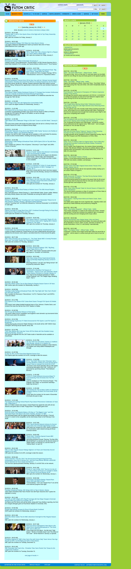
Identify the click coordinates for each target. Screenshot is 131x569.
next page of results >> (31, 555)
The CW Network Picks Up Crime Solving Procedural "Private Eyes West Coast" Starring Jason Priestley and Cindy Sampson (83, 120)
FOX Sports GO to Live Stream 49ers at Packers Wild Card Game (24, 110)
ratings (43, 30)
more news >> (102, 239)
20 (72, 36)
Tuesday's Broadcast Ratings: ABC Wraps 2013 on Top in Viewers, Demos (27, 490)
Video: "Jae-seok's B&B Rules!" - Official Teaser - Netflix (80, 73)
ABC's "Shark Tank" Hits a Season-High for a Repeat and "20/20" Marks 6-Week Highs (42, 52)
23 (91, 36)
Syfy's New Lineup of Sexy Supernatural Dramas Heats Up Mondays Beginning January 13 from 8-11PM (41, 259)
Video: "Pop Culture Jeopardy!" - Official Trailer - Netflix (80, 209)
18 (103, 34)
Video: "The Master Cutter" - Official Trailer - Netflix (79, 230)
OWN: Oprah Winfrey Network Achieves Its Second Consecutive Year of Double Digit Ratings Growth (41, 425)
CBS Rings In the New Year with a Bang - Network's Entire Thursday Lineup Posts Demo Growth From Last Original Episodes (41, 180)
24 (97, 36)
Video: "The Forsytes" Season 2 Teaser (75, 157)
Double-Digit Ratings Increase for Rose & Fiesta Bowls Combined (24, 509)
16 (91, 34)
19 (66, 36)
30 (91, 39)
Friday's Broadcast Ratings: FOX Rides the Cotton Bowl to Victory (24, 43)
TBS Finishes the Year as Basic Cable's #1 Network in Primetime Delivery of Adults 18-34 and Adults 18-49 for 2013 (42, 391)
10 (97, 31)
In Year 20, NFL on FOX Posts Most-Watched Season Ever (22, 354)
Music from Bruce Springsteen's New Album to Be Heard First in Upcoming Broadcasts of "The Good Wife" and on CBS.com (41, 527)
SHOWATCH (68, 47)
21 (78, 36)
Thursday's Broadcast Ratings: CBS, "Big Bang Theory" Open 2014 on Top (40, 248)
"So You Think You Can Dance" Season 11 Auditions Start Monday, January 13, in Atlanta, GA (41, 342)
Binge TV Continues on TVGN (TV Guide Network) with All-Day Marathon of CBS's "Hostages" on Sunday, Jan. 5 (41, 167)
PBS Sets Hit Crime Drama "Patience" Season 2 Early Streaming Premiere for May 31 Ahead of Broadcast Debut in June (83, 132)
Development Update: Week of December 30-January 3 (21, 61)
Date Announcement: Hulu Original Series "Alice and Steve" (81, 219)
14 (78, 34)
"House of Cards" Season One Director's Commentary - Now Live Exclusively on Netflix (42, 152)
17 (97, 34)
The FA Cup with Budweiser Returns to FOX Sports (20, 312)
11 (103, 31)
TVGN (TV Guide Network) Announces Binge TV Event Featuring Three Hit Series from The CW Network (40, 377)
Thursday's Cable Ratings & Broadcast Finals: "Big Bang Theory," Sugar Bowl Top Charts (41, 70)
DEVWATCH (68, 50)
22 (85, 36)
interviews (37, 30)
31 (97, 39)
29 (85, 39)
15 (85, 34)
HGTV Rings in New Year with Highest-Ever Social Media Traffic (24, 103)
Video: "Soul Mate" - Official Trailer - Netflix (76, 81)
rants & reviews (28, 30)
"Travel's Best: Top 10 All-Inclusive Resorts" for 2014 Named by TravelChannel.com (29, 230)
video (47, 30)
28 (78, 39)
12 (66, 34)
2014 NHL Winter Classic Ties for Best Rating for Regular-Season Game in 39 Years (30, 283)
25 (103, 36)
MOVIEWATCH (69, 54)
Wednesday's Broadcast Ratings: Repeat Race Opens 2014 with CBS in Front (40, 480)
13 (72, 34)
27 (72, 39)
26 (66, 39)
